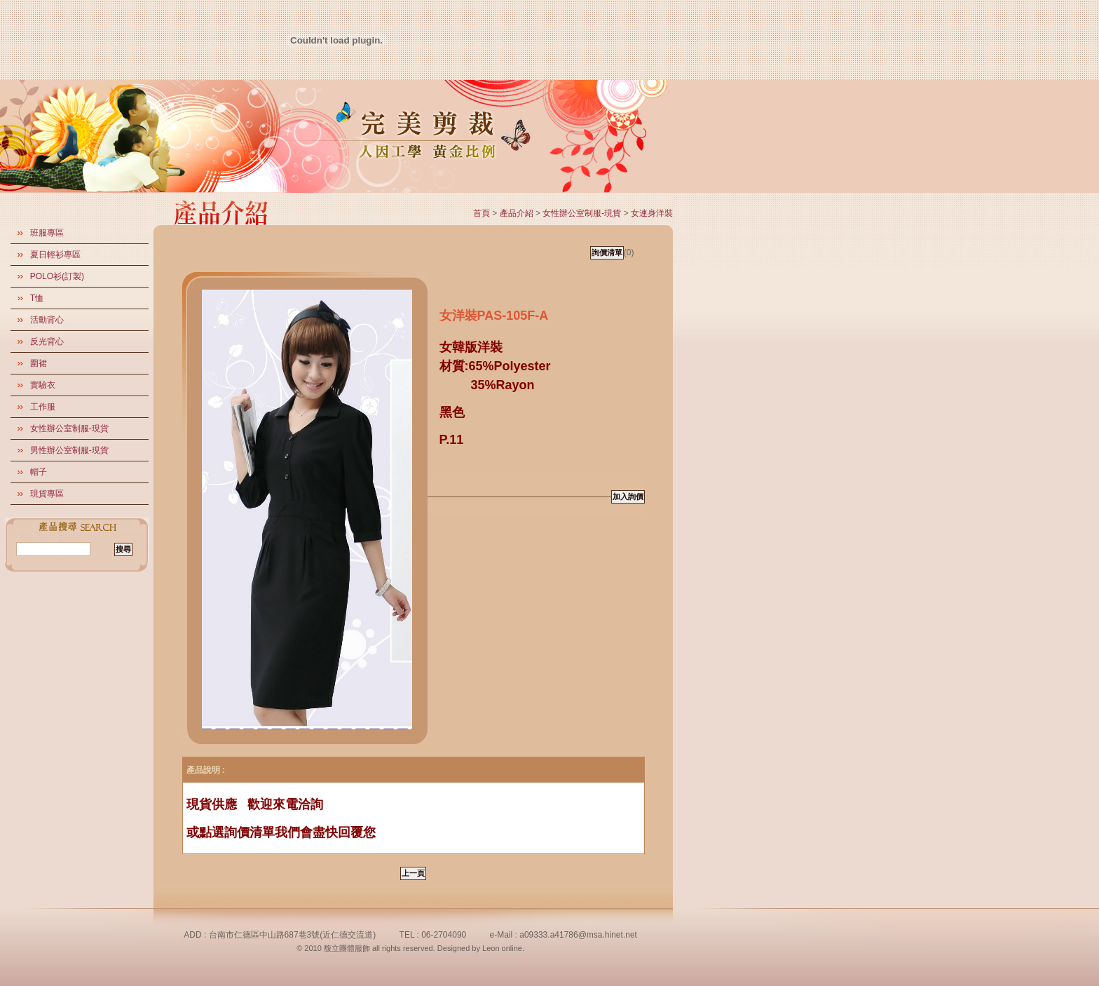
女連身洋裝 (652, 213)
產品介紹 (516, 213)
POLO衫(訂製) (57, 276)
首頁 (481, 213)
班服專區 (47, 233)
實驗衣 (42, 385)
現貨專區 (47, 494)
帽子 (38, 472)
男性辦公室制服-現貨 (69, 450)
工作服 (42, 407)
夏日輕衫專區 (55, 254)
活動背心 (47, 320)
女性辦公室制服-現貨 (69, 428)
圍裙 (38, 363)
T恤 (36, 298)
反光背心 (47, 341)
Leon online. (503, 948)
